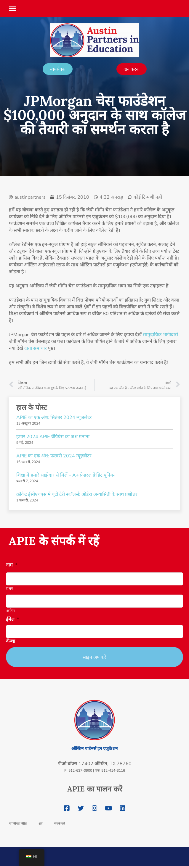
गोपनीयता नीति (18, 823)
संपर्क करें (59, 823)
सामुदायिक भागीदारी (160, 334)
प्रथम (10, 588)
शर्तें (40, 823)
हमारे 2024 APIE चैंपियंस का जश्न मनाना (52, 436)
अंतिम (10, 611)
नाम (11, 565)
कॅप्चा (10, 641)
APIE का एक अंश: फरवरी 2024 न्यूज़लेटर (54, 456)
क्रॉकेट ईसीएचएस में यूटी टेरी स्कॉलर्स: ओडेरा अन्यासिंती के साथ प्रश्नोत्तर (76, 494)
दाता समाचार (35, 348)
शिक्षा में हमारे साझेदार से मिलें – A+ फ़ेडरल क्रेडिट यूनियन (66, 475)
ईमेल (12, 619)
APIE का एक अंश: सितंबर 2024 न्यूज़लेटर (54, 417)
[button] (12, 7)
